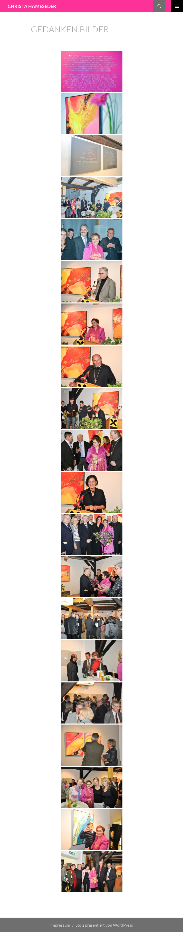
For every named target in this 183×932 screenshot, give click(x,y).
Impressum (60, 925)
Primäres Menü (177, 6)
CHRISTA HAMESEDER (32, 6)
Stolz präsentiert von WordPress (104, 925)
